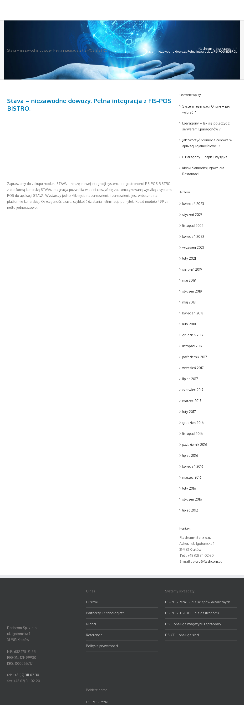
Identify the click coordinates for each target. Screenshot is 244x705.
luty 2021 (189, 258)
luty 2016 (189, 488)
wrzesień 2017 (193, 368)
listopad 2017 (192, 346)
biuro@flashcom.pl (207, 561)
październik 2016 (194, 444)
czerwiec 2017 (192, 390)
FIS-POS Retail (97, 702)
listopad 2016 (192, 434)
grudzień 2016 (193, 423)
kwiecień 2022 (193, 236)
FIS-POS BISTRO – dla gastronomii (192, 613)
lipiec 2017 (190, 379)
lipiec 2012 (190, 510)
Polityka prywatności (102, 646)
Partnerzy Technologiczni (105, 613)
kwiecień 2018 (192, 313)
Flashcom (205, 48)
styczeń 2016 (192, 499)
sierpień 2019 (192, 269)
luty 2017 (189, 412)
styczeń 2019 (192, 291)
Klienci (91, 624)
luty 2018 (189, 324)
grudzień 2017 (192, 335)
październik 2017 (194, 357)
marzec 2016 (192, 477)
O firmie (92, 602)
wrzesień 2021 (193, 247)
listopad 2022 (192, 225)
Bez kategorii (225, 48)
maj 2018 (189, 302)
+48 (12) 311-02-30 (26, 675)
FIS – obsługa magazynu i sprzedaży (193, 624)
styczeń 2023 (192, 215)
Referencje (94, 635)
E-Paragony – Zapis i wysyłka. (205, 157)
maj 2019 (189, 280)
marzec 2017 (191, 401)
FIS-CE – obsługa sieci (182, 635)
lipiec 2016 (190, 455)
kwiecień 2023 (193, 204)
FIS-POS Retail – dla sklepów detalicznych (197, 602)
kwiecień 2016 (192, 466)
